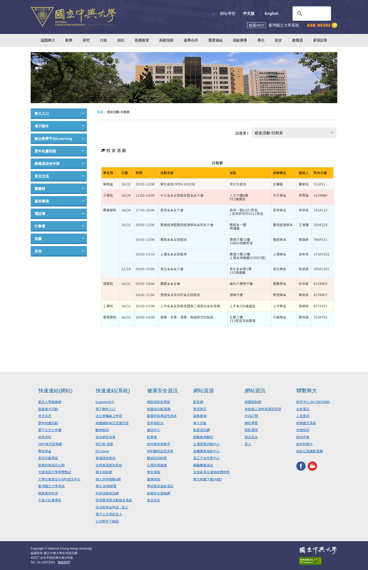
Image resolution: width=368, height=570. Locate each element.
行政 (103, 40)
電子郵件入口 (106, 409)
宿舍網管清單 (106, 437)
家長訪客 (320, 40)
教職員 (297, 40)
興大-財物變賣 (106, 486)
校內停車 (302, 437)
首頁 (100, 112)
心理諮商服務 (157, 465)
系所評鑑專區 (48, 458)
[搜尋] (311, 13)
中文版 (249, 13)
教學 (68, 40)
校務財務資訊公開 (51, 465)
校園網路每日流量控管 (112, 423)
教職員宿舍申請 (47, 164)
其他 (38, 251)
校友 (278, 40)
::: (213, 13)
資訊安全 (251, 437)
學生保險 (153, 472)
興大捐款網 (104, 472)
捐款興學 (240, 40)
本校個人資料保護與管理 (263, 409)
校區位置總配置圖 (309, 451)
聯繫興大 (306, 390)
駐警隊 (152, 437)
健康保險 (153, 479)
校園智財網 (253, 402)
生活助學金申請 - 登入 (112, 507)
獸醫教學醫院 (203, 437)
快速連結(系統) (113, 390)
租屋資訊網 (201, 430)
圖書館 (39, 189)
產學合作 (191, 40)
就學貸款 (44, 437)
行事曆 (39, 226)
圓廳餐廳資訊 (203, 465)
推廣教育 (142, 40)
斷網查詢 (102, 430)
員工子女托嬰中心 (206, 458)
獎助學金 (44, 451)
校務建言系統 (306, 423)
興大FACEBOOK (301, 466)
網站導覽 (227, 13)
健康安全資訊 (162, 390)
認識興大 (48, 40)
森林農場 (41, 201)
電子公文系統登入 (109, 514)
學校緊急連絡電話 (160, 486)
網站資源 (203, 390)
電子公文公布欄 (49, 430)
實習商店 (199, 409)
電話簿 (39, 214)
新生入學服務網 (49, 402)
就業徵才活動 (48, 409)
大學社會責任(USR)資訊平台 (59, 479)
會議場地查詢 (106, 458)
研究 (86, 40)
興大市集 (199, 423)
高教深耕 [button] (166, 40)
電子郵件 (41, 126)
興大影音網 (312, 466)
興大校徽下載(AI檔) (207, 479)
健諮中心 (153, 430)
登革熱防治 (155, 423)
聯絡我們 (64, 562)
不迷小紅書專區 (49, 500)
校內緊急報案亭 (158, 444)
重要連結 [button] (215, 40)
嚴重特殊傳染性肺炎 (162, 416)
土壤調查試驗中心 (206, 444)
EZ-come (102, 451)
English (272, 13)
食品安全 (153, 500)
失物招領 (302, 430)
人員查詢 (302, 416)
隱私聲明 (251, 430)
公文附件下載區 (107, 521)
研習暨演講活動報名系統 (114, 500)
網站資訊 (255, 390)
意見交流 (41, 176)
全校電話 (302, 409)
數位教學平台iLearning (53, 139)
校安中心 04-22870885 (313, 402)
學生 (260, 40)
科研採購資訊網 (107, 493)
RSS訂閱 (251, 416)
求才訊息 (44, 416)
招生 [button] (120, 40)
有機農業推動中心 (206, 451)
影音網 (198, 402)
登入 (248, 444)
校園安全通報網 (158, 493)
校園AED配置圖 (158, 409)
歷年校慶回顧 (45, 151)
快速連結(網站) (55, 390)
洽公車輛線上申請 (109, 416)
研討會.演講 (104, 444)
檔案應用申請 (48, 493)
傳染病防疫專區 (158, 402)
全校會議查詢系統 (109, 465)
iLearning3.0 (105, 402)
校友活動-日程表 (269, 133)
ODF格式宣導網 (50, 444)
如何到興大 (304, 444)
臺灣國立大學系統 (51, 486)
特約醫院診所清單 (160, 451)
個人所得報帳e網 (108, 479)
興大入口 (41, 114)
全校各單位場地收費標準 (211, 472)
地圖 (38, 239)
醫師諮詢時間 (157, 458)
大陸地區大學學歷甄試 (54, 472)
